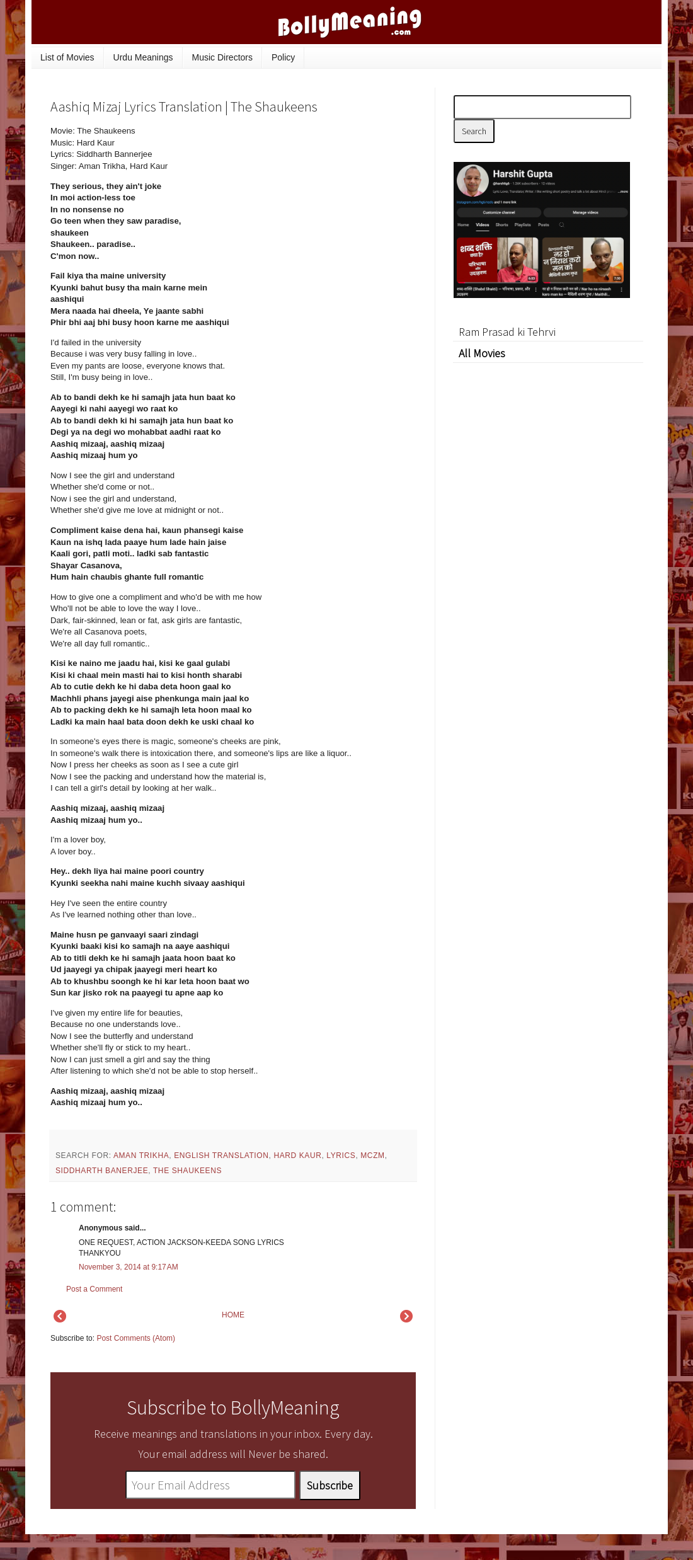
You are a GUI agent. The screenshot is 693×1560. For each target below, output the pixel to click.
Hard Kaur (297, 1155)
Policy (283, 57)
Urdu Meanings (143, 57)
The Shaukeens (187, 1170)
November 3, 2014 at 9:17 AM (128, 1267)
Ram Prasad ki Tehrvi (507, 331)
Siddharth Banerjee (101, 1170)
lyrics (340, 1155)
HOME (233, 1315)
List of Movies (67, 57)
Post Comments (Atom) (135, 1338)
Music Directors (222, 57)
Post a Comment (94, 1289)
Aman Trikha (141, 1155)
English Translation (221, 1155)
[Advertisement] (321, 210)
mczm (372, 1155)
